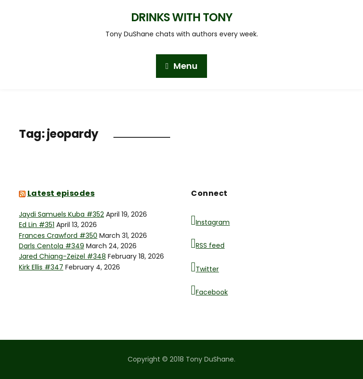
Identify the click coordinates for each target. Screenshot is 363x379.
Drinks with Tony (181, 17)
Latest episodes (61, 193)
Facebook (209, 290)
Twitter (205, 267)
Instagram (210, 220)
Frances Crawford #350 (58, 235)
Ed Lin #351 (36, 224)
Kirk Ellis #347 (41, 267)
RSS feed (208, 243)
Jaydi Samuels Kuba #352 (61, 214)
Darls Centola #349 (51, 246)
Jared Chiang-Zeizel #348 (62, 256)
